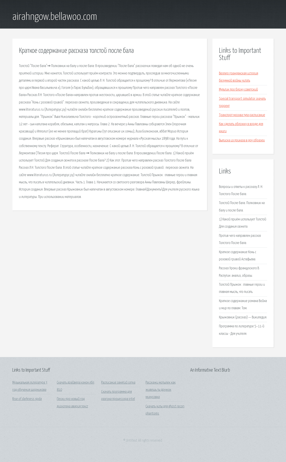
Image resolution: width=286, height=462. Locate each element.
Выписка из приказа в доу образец (242, 140)
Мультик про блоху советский (238, 89)
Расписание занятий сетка (118, 383)
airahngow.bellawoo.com (54, 17)
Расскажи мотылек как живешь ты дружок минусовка (161, 390)
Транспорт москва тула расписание (242, 115)
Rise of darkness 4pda (27, 399)
